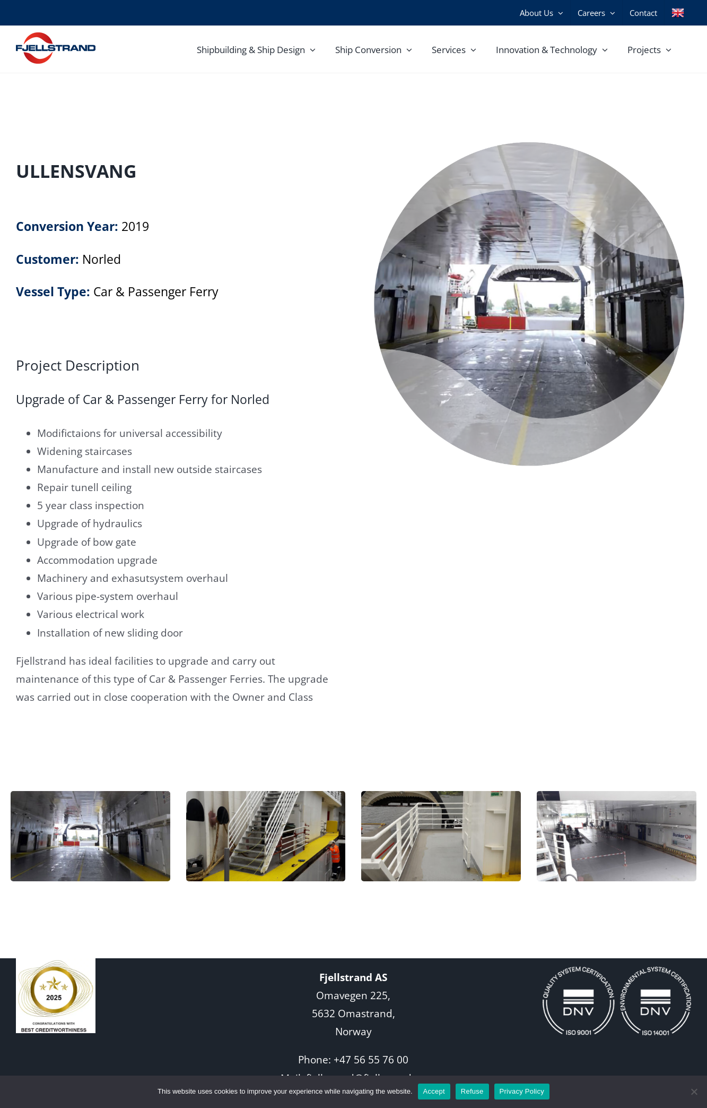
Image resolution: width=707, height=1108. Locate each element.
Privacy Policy (522, 1091)
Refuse (472, 1091)
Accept (434, 1091)
